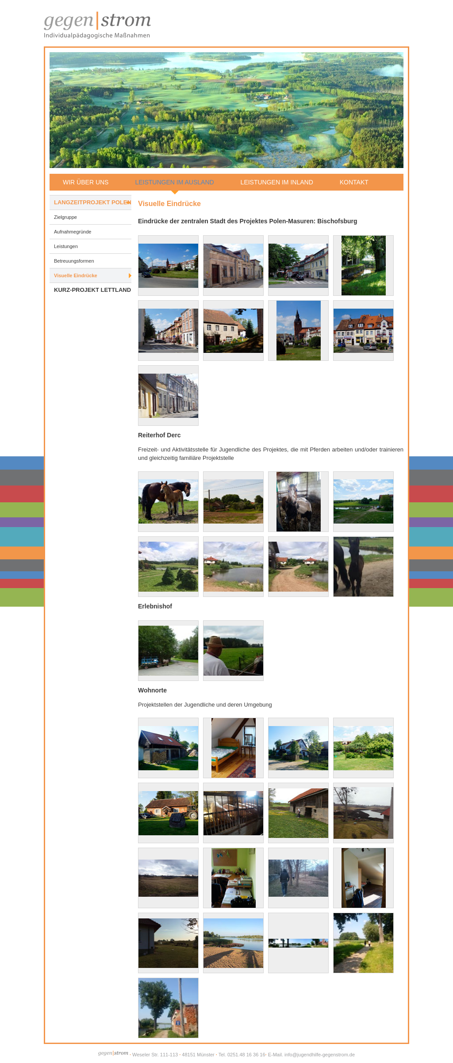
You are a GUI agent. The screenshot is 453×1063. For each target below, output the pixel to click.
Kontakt (354, 182)
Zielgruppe (65, 217)
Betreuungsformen (74, 261)
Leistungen (66, 246)
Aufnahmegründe (72, 231)
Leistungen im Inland (277, 182)
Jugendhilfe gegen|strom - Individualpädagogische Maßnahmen (97, 24)
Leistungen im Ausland (174, 182)
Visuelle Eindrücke (75, 275)
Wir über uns (85, 182)
